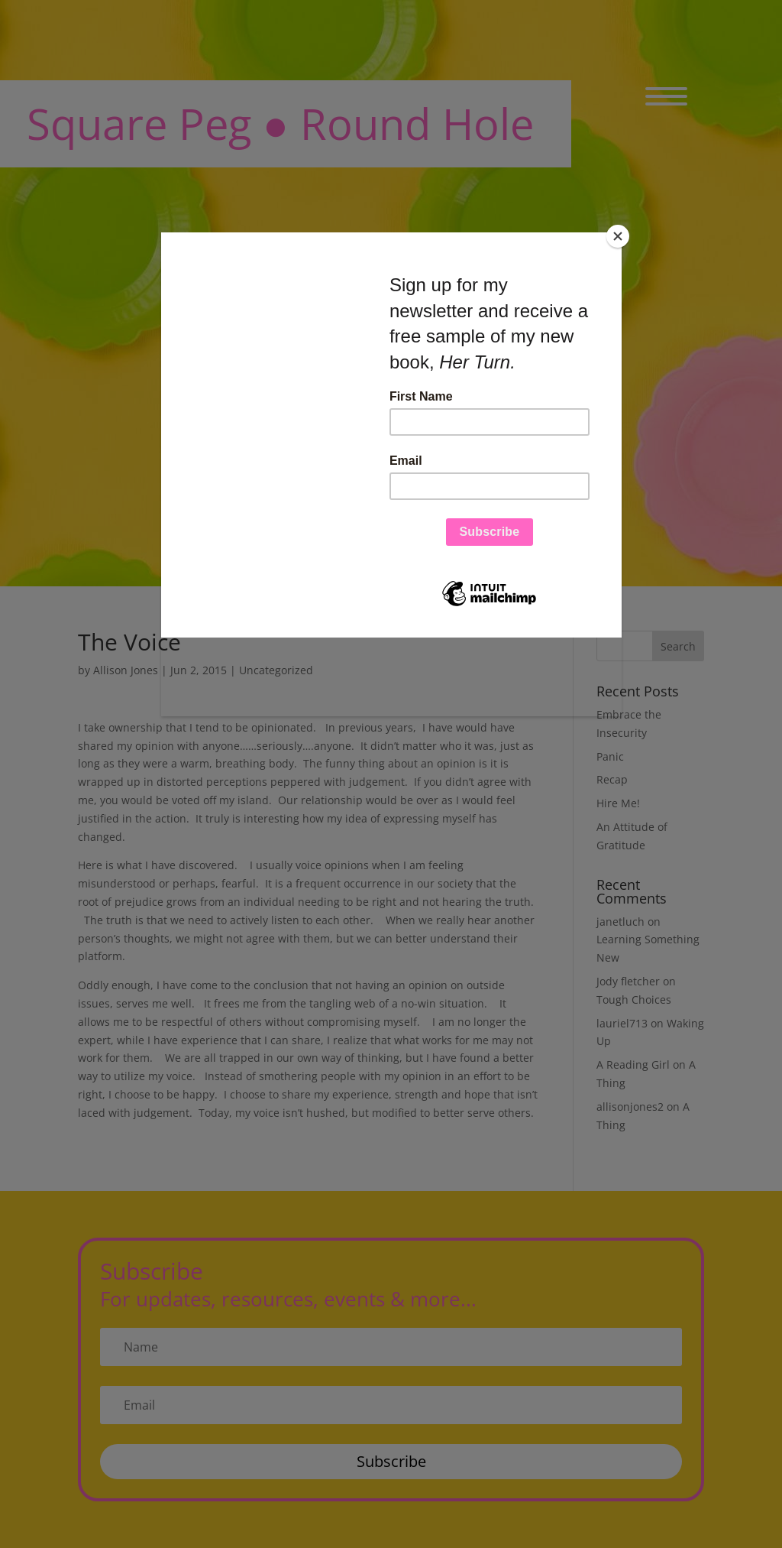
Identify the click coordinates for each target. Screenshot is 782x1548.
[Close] (617, 236)
